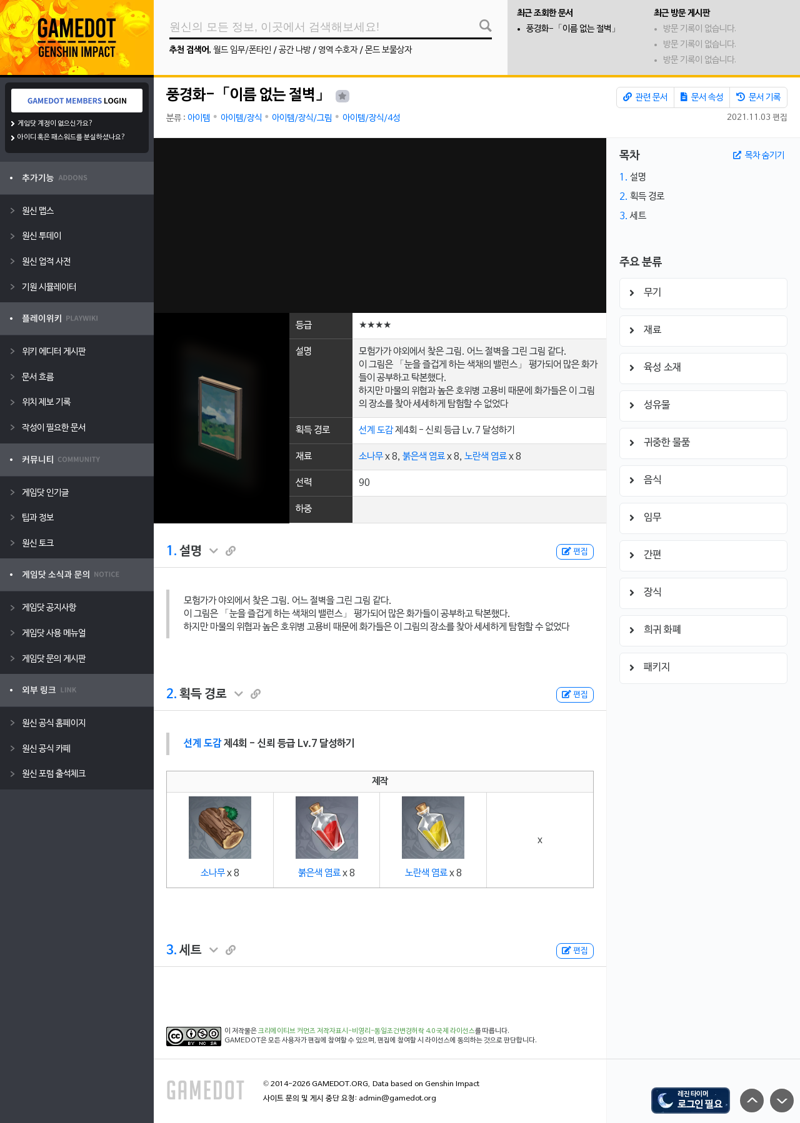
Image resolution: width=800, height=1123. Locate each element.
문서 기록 (758, 97)
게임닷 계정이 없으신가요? (55, 123)
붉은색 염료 (423, 457)
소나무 (371, 457)
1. (171, 551)
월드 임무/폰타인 (242, 50)
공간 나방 (295, 50)
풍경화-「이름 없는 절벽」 (573, 29)
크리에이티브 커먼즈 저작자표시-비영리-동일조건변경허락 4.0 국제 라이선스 (366, 1031)
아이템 (199, 118)
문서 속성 (702, 97)
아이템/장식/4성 (371, 118)
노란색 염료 (485, 457)
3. (171, 950)
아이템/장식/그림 (302, 118)
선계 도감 (376, 430)
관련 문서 (645, 97)
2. (171, 694)
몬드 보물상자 (388, 50)
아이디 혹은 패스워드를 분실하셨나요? (72, 137)
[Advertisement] (380, 225)
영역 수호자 (338, 50)
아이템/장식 (241, 118)
